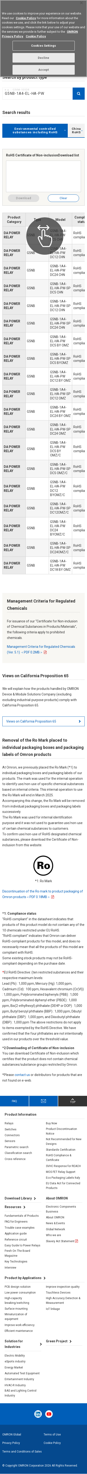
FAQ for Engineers (16, 1221)
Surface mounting (16, 1308)
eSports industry (15, 1361)
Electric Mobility (15, 1355)
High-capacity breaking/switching (17, 1301)
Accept (43, 66)
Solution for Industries (14, 1344)
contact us (22, 1075)
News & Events (55, 1223)
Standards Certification (60, 1149)
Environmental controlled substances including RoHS (35, 130)
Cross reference (15, 1159)
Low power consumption (20, 1292)
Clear (63, 198)
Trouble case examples (20, 1227)
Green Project (57, 1341)
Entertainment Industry (19, 1379)
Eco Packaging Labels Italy (63, 1177)
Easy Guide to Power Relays (22, 1245)
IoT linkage (53, 1309)
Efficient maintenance (19, 1331)
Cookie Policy (52, 1443)
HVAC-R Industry (15, 1385)
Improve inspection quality (63, 1286)
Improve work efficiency (20, 1325)
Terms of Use (52, 1434)
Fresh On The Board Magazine (17, 1253)
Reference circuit (16, 1239)
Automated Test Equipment (22, 1373)
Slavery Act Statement (60, 1241)
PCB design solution (18, 1286)
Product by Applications (23, 1278)
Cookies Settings (43, 42)
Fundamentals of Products (22, 1215)
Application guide (16, 1233)
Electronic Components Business (61, 1209)
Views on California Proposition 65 (31, 721)
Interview (10, 1267)
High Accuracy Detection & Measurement (63, 1301)
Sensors (10, 1141)
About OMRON (55, 1217)
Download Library (18, 1198)
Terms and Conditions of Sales (22, 1451)
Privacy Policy (11, 1443)
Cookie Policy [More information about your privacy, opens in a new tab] (36, 33)
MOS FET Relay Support (60, 1172)
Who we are (53, 1235)
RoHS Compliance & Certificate (58, 1158)
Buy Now (51, 1123)
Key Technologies (16, 1261)
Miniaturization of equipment (16, 1317)
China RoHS (76, 130)
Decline (43, 54)
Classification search (18, 1153)
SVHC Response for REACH (63, 1166)
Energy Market (14, 1367)
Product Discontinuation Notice (61, 1131)
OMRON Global (11, 1434)
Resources (13, 1207)
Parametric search (17, 1147)
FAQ (14, 1101)
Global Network (55, 1229)
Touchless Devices (58, 1292)
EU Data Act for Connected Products (63, 1186)
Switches (10, 1129)
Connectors (12, 1135)
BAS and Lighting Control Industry (20, 1393)
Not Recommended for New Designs (63, 1142)
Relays (9, 1123)
